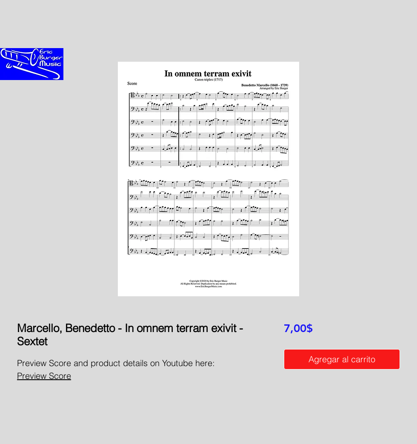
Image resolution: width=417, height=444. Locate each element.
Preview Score (44, 375)
